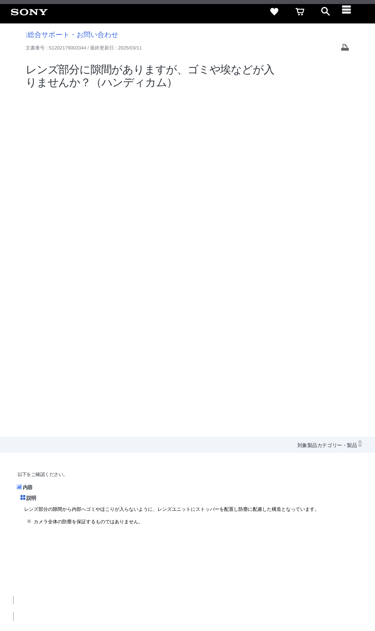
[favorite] (274, 11)
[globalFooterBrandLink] (299, 605)
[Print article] (345, 48)
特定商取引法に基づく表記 (242, 530)
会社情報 (132, 543)
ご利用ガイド (295, 530)
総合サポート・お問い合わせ (72, 34)
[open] (325, 11)
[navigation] (351, 11)
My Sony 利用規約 (308, 543)
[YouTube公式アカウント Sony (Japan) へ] (304, 561)
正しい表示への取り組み (154, 601)
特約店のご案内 (192, 543)
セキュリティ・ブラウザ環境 (174, 530)
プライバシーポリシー (100, 601)
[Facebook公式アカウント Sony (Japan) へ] (319, 561)
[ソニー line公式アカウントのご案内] (272, 561)
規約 (322, 530)
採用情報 (159, 543)
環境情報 (271, 543)
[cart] (300, 11)
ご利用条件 (60, 601)
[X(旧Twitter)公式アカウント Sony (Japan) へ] (288, 561)
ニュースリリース (236, 543)
